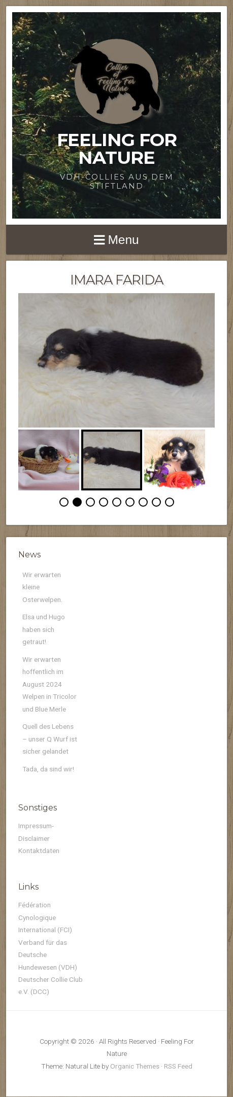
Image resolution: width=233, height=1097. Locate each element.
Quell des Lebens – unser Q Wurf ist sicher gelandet (49, 738)
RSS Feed (178, 1066)
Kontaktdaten (38, 850)
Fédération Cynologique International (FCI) (45, 917)
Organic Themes (134, 1066)
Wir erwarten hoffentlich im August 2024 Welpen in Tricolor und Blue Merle (49, 684)
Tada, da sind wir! (48, 769)
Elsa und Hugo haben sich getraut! (43, 629)
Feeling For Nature (117, 148)
